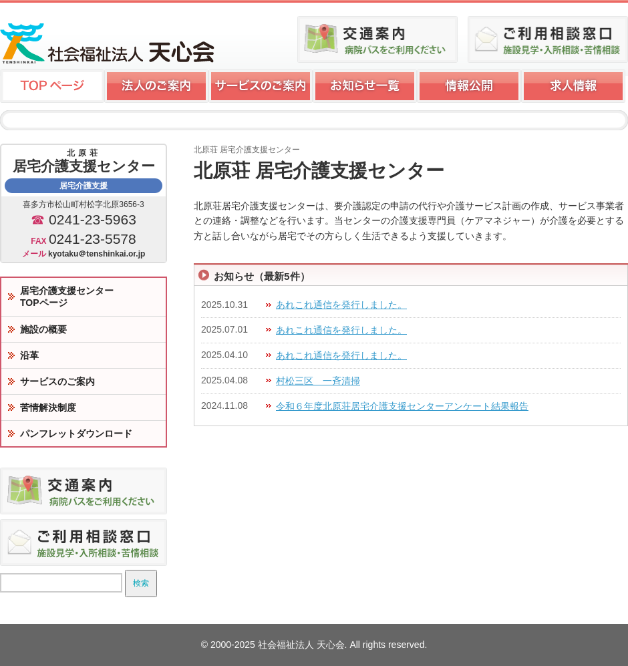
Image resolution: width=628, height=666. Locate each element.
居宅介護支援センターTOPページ (67, 296)
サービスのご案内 (57, 381)
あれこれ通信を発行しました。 (341, 304)
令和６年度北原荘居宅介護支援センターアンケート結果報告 (402, 406)
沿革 (29, 355)
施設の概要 (43, 329)
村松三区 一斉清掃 (318, 380)
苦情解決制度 (48, 407)
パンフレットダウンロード (76, 433)
